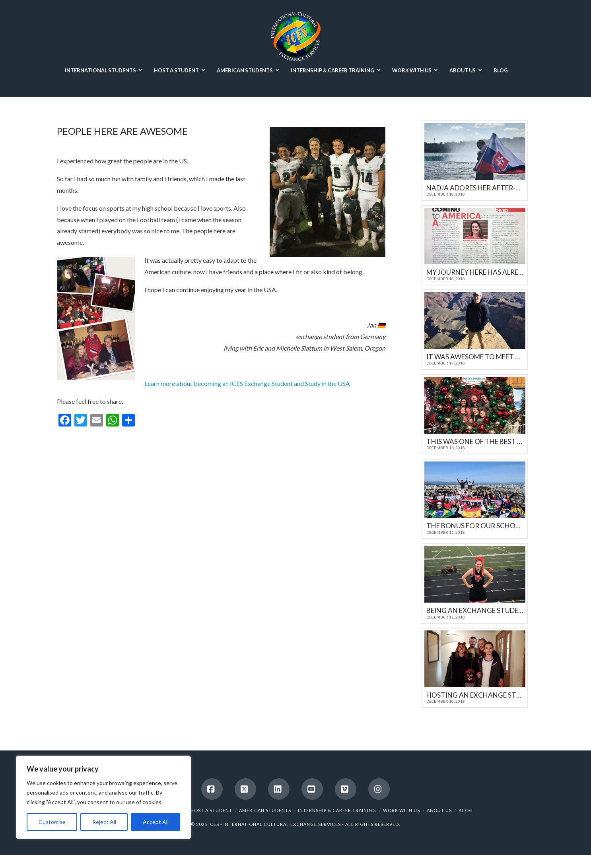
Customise (52, 821)
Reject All (104, 821)
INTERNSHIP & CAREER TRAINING (337, 810)
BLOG (466, 810)
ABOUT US (439, 810)
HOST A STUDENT (211, 810)
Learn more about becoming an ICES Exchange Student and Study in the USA (247, 383)
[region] (103, 797)
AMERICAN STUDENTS (265, 810)
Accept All (156, 821)
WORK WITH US (401, 810)
